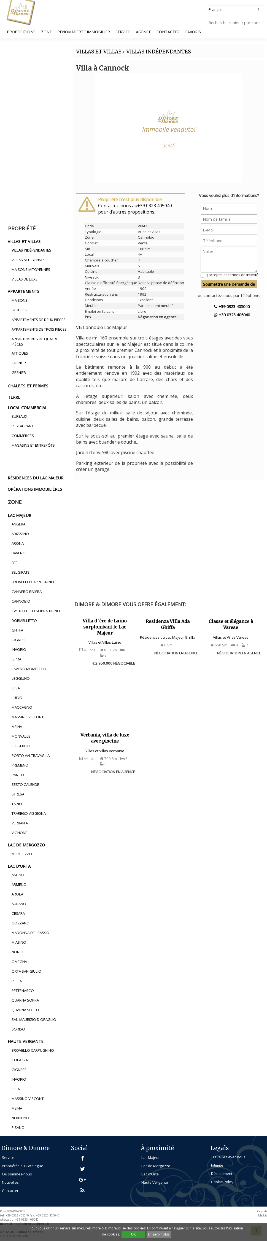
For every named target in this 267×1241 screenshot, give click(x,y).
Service (122, 31)
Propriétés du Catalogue (22, 1165)
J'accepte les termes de (232, 274)
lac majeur (19, 515)
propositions (21, 31)
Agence (143, 31)
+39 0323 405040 (232, 306)
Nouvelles (10, 1182)
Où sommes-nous (17, 1174)
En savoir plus (158, 1234)
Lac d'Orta (150, 1174)
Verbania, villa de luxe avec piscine (104, 738)
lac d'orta (19, 866)
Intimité (217, 1165)
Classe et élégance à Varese (231, 624)
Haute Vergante (154, 1182)
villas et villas (24, 241)
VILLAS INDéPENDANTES (158, 51)
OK (133, 1234)
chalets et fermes (28, 386)
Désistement (221, 1173)
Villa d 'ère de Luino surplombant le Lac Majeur (105, 627)
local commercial (27, 407)
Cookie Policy (222, 1181)
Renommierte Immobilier (83, 31)
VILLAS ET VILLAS (99, 51)
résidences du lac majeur (35, 478)
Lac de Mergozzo (155, 1165)
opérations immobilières (35, 489)
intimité (252, 274)
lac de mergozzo (26, 845)
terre (14, 397)
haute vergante (26, 1041)
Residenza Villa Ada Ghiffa (168, 624)
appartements (23, 291)
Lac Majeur (150, 1157)
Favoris (193, 31)
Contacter (168, 31)
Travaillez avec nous (228, 1156)
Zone (46, 31)
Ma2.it (262, 1215)
